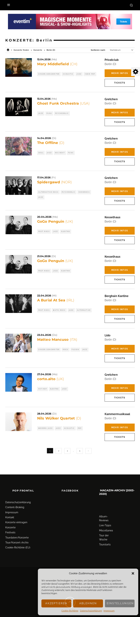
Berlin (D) (110, 64)
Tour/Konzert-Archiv (16, 537)
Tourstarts (105, 539)
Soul (41, 152)
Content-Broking (14, 502)
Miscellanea (106, 525)
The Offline (50, 143)
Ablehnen (88, 603)
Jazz (79, 74)
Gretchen (111, 99)
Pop (80, 428)
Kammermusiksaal (117, 414)
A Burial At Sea (55, 300)
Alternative (84, 310)
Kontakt (9, 512)
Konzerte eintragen (16, 517)
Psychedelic (62, 113)
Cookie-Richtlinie (69, 611)
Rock (65, 349)
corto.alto (50, 379)
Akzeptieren (56, 603)
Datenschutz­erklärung (91, 611)
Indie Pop (90, 74)
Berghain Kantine (116, 296)
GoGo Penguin (55, 221)
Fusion (75, 349)
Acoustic (68, 74)
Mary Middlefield (57, 64)
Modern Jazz (45, 428)
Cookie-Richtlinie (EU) (17, 542)
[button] (133, 573)
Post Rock (44, 231)
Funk (49, 113)
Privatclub (112, 60)
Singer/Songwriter (48, 74)
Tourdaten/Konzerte (17, 532)
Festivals (10, 527)
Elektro (65, 231)
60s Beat (60, 152)
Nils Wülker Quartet (59, 418)
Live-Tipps (105, 520)
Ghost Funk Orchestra (63, 103)
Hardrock (84, 192)
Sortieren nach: (98, 50)
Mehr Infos (119, 73)
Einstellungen (120, 603)
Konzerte (10, 522)
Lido (107, 335)
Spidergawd (54, 182)
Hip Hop (42, 389)
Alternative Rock (48, 192)
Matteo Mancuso (57, 339)
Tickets (119, 83)
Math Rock (59, 310)
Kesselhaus (112, 217)
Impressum (109, 611)
